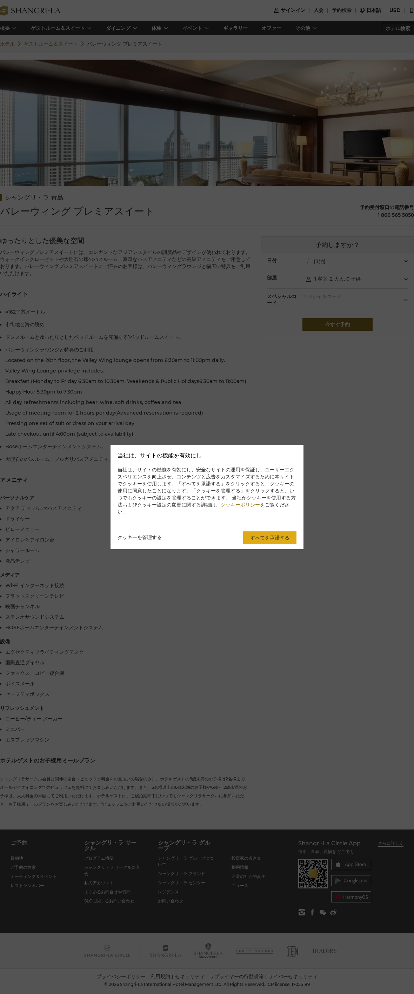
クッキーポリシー (240, 505)
